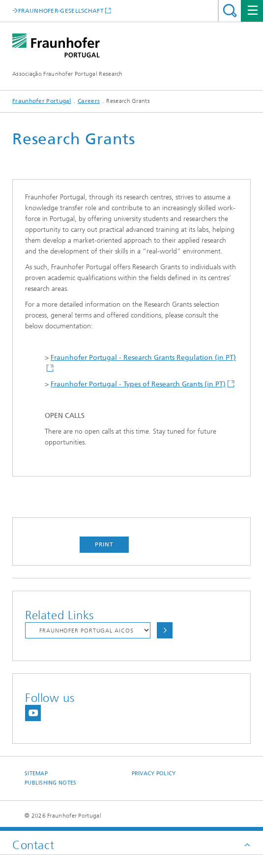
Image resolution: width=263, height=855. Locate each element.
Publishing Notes (50, 783)
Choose (165, 630)
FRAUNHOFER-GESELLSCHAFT (61, 10)
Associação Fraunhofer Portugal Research (67, 73)
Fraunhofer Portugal (41, 100)
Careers (89, 100)
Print (104, 544)
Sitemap (36, 773)
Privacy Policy (154, 773)
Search (230, 10)
